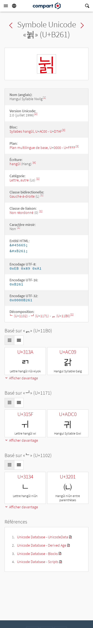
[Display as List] (19, 340)
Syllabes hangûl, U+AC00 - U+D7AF (36, 131)
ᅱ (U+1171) (40, 315)
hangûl (15, 163)
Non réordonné (21, 212)
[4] (34, 162)
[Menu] (6, 6)
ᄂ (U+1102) (19, 315)
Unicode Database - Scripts (37, 561)
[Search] (87, 6)
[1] (44, 97)
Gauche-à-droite (22, 196)
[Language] (14, 6)
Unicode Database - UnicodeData (42, 537)
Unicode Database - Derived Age (41, 545)
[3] (63, 130)
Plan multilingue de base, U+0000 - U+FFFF (42, 147)
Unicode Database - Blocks (37, 553)
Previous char (11, 25)
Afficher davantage (21, 378)
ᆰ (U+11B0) (61, 315)
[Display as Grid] (9, 340)
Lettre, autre (19, 180)
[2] (35, 114)
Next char (82, 25)
